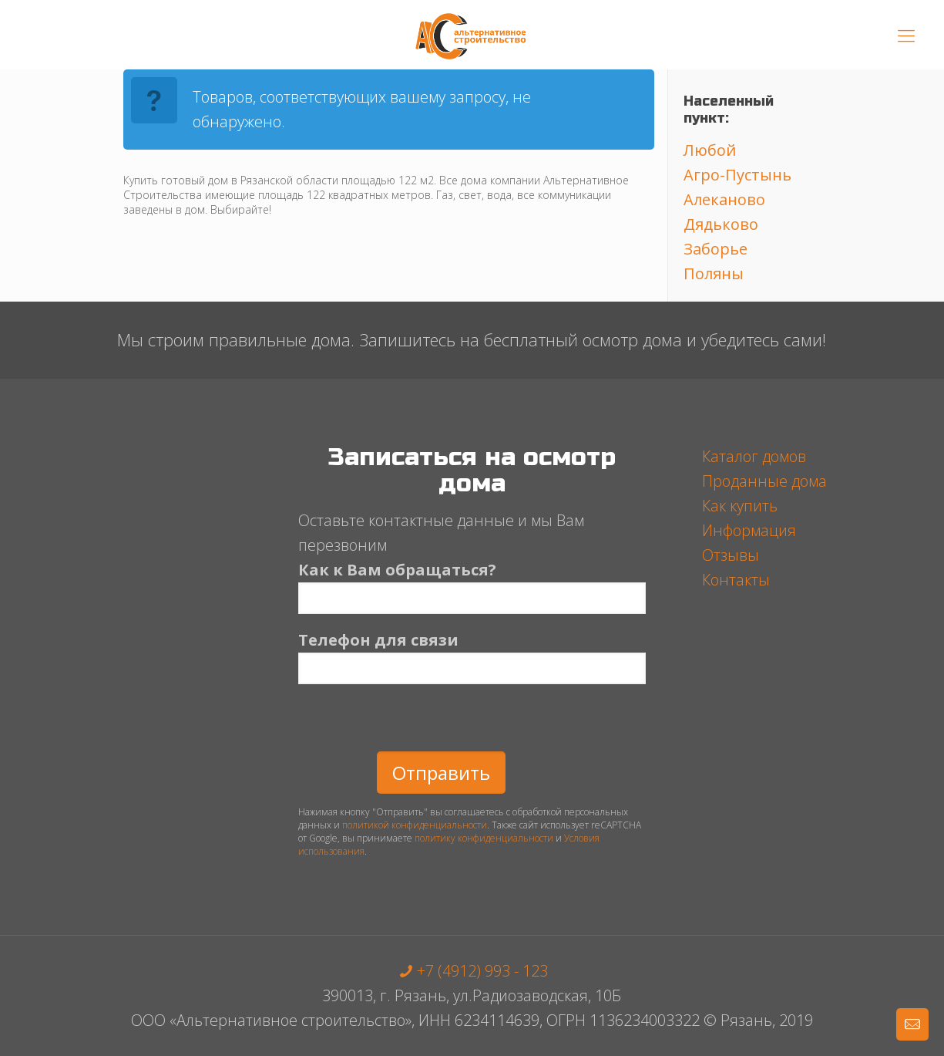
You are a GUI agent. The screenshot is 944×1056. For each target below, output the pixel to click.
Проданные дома (764, 481)
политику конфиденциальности (484, 838)
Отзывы (730, 555)
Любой (710, 150)
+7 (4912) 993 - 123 (471, 970)
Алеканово (724, 199)
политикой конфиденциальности (414, 825)
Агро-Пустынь (737, 174)
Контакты (736, 579)
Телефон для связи (472, 656)
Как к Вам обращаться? (472, 586)
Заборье (715, 248)
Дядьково (721, 224)
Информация (749, 530)
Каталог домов (754, 456)
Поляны (714, 273)
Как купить (740, 505)
